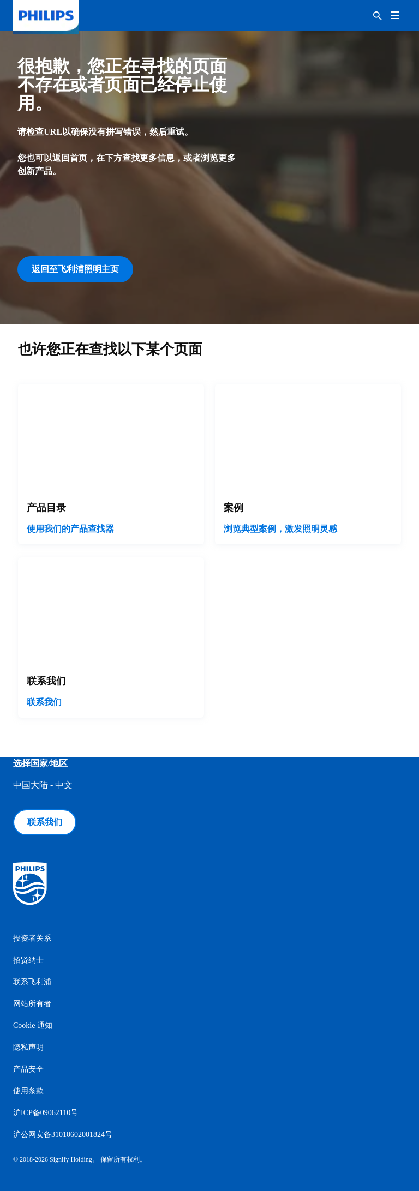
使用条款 (28, 1091)
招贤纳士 (28, 960)
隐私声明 (28, 1047)
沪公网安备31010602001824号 (62, 1134)
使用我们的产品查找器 (70, 528)
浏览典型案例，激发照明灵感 (280, 528)
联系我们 (44, 702)
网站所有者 (32, 1004)
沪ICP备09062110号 (45, 1113)
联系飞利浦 (32, 982)
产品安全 (28, 1069)
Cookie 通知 (32, 1025)
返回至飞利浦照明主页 (75, 269)
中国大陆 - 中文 (43, 785)
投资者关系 (32, 938)
